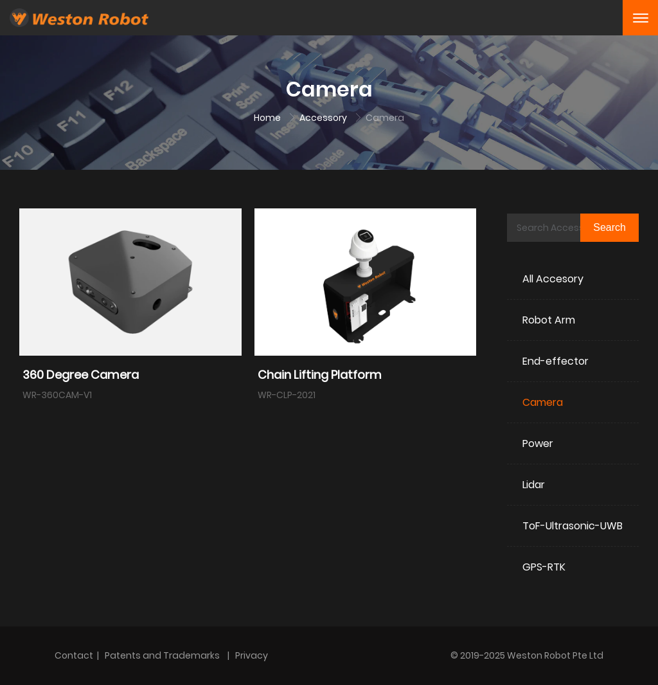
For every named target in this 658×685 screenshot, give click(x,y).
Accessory (324, 117)
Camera (385, 117)
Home (268, 117)
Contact (74, 655)
